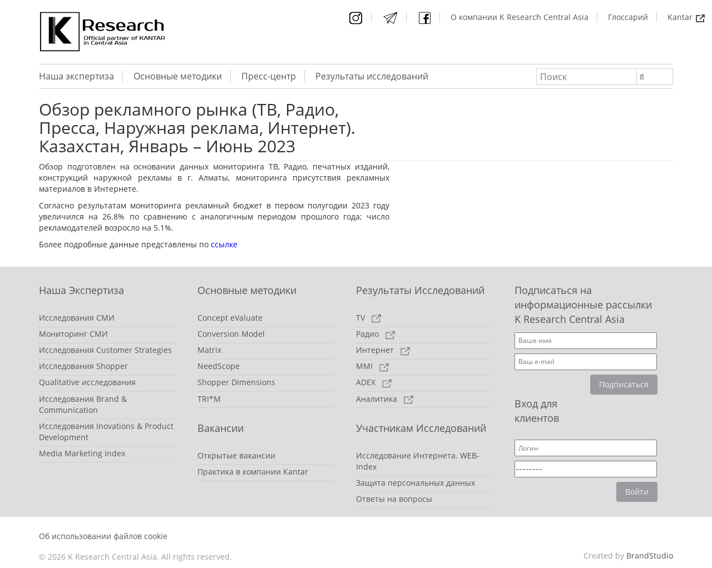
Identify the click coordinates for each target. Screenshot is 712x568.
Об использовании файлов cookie (103, 536)
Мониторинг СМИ (73, 333)
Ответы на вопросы (394, 499)
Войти (637, 491)
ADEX (374, 382)
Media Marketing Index (82, 453)
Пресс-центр (268, 76)
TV (368, 317)
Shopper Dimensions (236, 382)
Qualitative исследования (87, 382)
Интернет (383, 350)
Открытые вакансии (236, 455)
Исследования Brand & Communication (83, 404)
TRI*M (209, 398)
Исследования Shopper (83, 366)
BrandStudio (649, 555)
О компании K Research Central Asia (520, 17)
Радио (375, 333)
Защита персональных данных (415, 482)
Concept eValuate (230, 317)
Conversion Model (231, 333)
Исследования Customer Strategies (105, 350)
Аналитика (384, 398)
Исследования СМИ (77, 317)
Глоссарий (628, 17)
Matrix (209, 350)
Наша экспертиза (76, 76)
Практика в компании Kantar (252, 471)
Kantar (686, 17)
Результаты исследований (371, 76)
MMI (372, 366)
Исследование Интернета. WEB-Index (417, 461)
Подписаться (624, 384)
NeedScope (218, 366)
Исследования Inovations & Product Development (106, 431)
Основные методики (178, 76)
